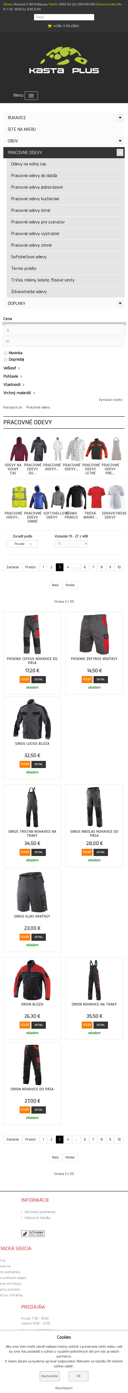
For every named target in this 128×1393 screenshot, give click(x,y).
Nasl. (55, 585)
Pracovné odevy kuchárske (35, 199)
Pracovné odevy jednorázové (37, 187)
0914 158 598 (86, 4)
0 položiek (71, 26)
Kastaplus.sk (12, 407)
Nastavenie (49, 1376)
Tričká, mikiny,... (90, 501)
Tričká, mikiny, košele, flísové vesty (43, 280)
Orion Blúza (32, 1004)
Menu (25, 96)
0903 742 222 (68, 4)
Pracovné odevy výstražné (35, 233)
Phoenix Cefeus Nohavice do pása (32, 661)
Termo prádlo (23, 268)
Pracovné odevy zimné (31, 245)
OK (79, 1376)
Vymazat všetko (110, 400)
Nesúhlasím (64, 1388)
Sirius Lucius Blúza (32, 744)
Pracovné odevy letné (30, 210)
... (76, 567)
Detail (39, 679)
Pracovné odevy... (52, 453)
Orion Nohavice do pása (32, 1089)
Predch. (30, 567)
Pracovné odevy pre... (110, 455)
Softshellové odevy (29, 257)
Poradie (19, 544)
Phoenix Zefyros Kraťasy (94, 659)
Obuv (13, 141)
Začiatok (12, 567)
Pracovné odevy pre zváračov (38, 222)
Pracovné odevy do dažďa (34, 175)
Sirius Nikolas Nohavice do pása (94, 834)
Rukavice (17, 118)
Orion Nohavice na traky (94, 1004)
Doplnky (16, 303)
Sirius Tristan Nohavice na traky (32, 834)
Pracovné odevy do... (33, 455)
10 (119, 567)
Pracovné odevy (25, 152)
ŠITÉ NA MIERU (22, 129)
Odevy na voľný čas (28, 164)
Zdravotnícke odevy (29, 291)
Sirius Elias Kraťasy (32, 916)
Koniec (70, 585)
